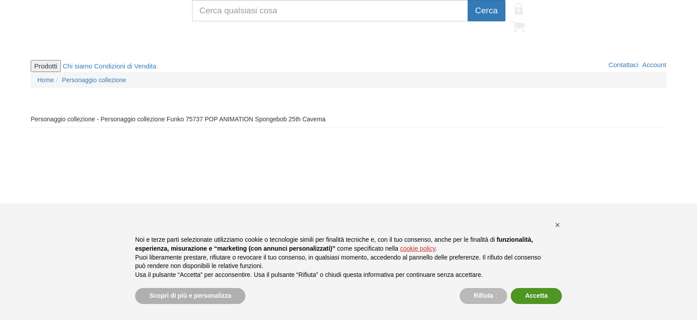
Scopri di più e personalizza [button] (190, 295)
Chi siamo (77, 66)
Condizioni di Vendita (125, 66)
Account (653, 64)
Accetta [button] (536, 295)
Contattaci (623, 64)
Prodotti (45, 66)
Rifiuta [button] (483, 295)
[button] (557, 225)
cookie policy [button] (417, 248)
